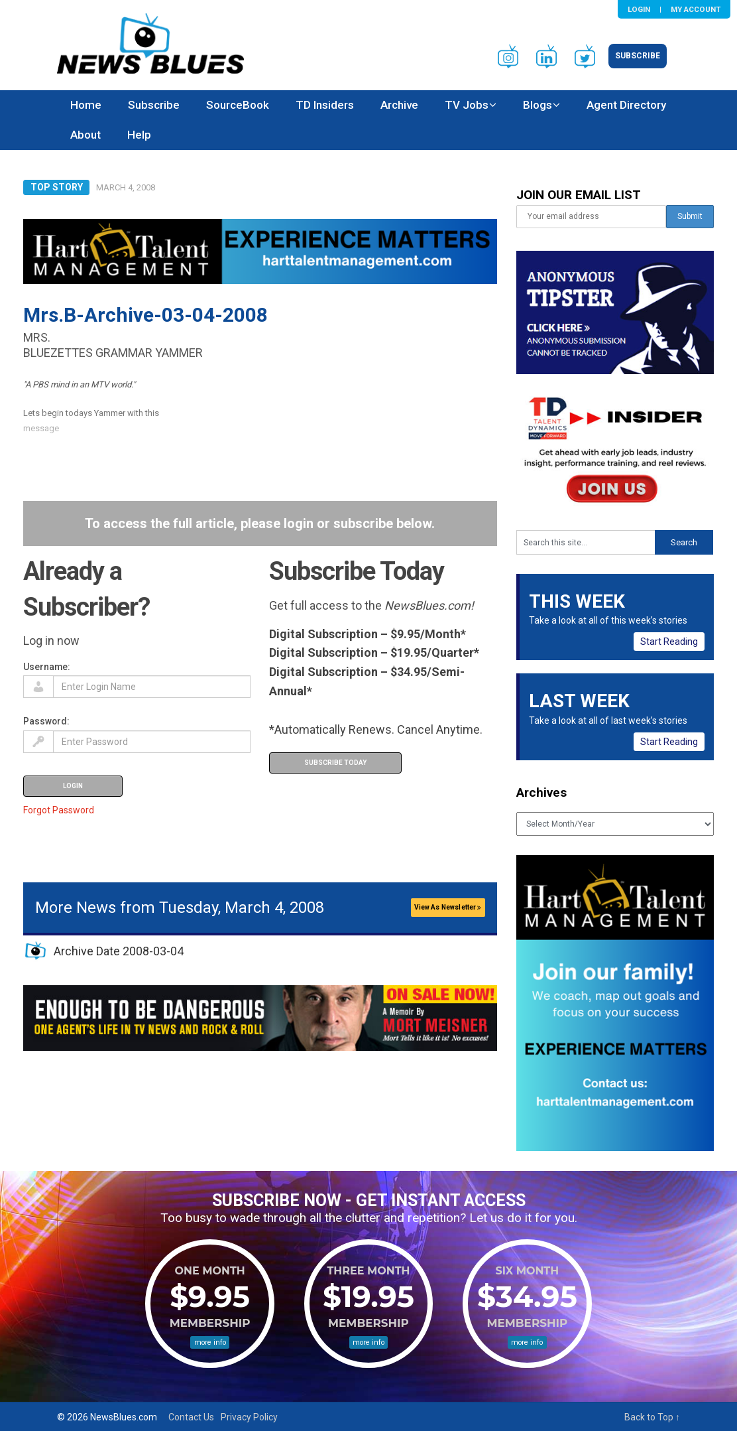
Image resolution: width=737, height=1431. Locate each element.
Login (639, 9)
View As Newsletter (448, 907)
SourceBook (237, 104)
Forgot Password (58, 810)
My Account (695, 9)
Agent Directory (626, 104)
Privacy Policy (249, 1417)
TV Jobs (466, 104)
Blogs (537, 104)
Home (85, 104)
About (85, 134)
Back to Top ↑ (652, 1417)
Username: (46, 666)
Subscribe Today (335, 762)
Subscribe (637, 55)
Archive (399, 104)
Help (139, 134)
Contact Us (191, 1417)
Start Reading (669, 641)
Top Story (56, 187)
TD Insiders (325, 104)
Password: (46, 721)
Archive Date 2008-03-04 (119, 951)
